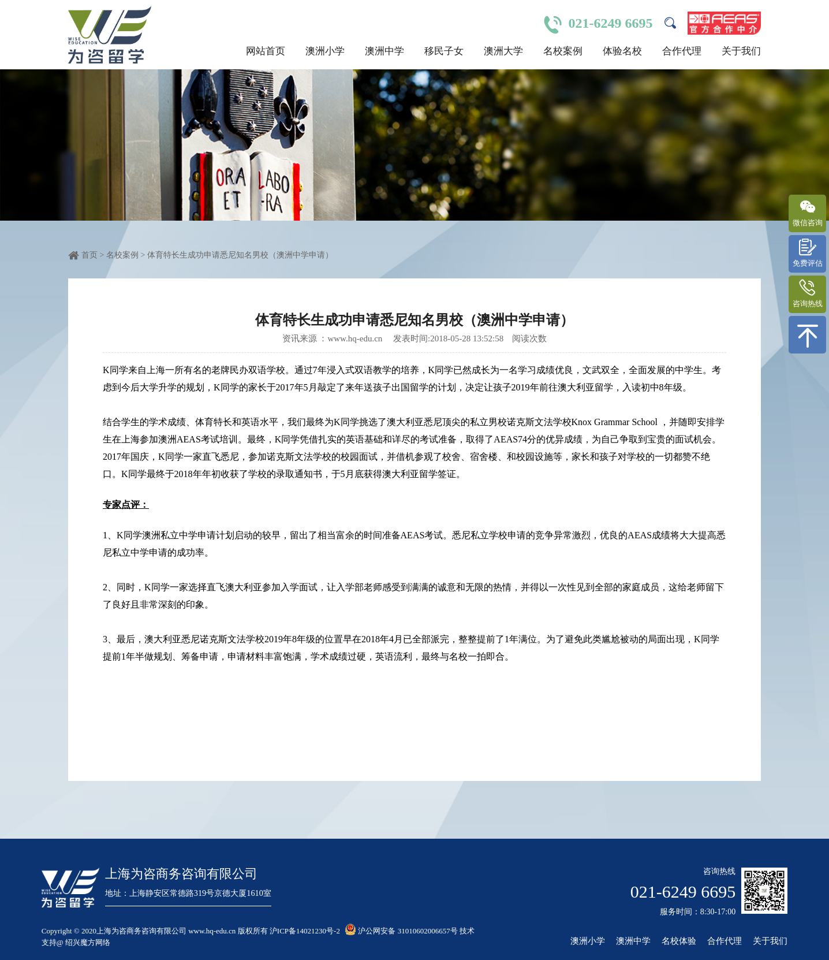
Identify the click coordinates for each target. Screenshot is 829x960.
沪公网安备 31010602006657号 (401, 930)
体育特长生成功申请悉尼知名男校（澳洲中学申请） (240, 255)
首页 (89, 255)
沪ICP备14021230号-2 (305, 930)
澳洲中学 (384, 51)
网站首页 (265, 51)
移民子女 (444, 51)
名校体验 (679, 941)
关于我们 (741, 51)
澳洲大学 (503, 51)
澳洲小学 (325, 51)
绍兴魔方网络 (87, 942)
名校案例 (562, 51)
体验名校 (622, 51)
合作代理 (681, 51)
